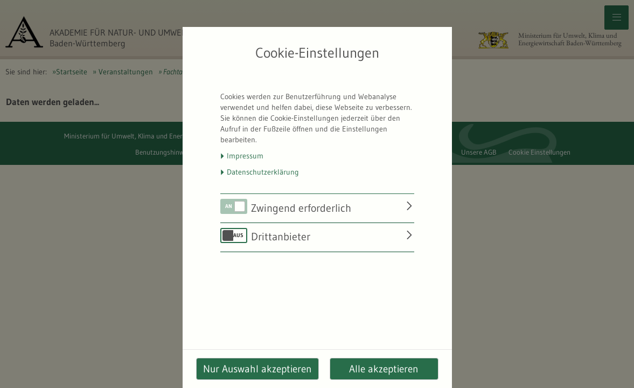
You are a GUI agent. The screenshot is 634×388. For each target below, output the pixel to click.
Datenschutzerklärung (263, 172)
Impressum (245, 156)
